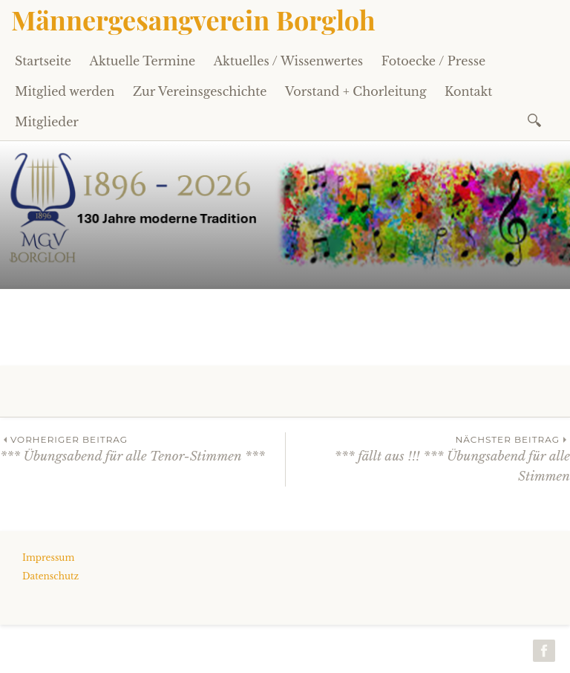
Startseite (43, 60)
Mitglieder (47, 121)
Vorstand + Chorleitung (355, 91)
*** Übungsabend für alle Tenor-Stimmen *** (142, 448)
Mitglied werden (64, 91)
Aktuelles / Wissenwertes (288, 60)
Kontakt (468, 91)
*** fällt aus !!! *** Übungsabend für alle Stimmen (428, 458)
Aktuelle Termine (143, 60)
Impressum (48, 557)
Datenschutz (50, 576)
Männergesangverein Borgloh (193, 19)
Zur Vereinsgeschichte (200, 91)
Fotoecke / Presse (433, 60)
